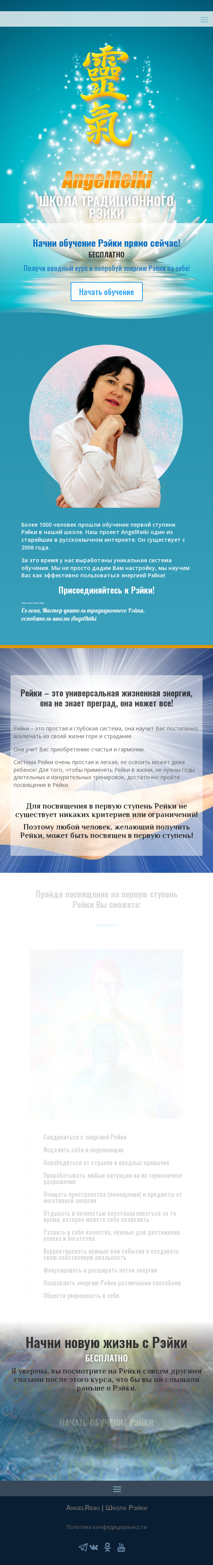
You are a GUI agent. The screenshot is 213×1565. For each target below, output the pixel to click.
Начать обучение (106, 291)
